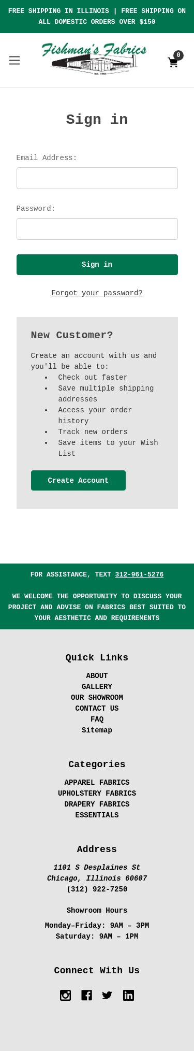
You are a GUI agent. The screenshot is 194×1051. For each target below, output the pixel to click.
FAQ (97, 719)
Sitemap (97, 730)
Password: (36, 209)
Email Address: (47, 158)
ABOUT (97, 676)
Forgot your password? (96, 293)
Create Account (78, 481)
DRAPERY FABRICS (96, 804)
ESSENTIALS (96, 815)
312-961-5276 (139, 575)
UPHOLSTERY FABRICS (97, 793)
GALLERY (97, 687)
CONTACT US (96, 708)
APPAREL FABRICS (96, 783)
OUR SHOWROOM (97, 698)
